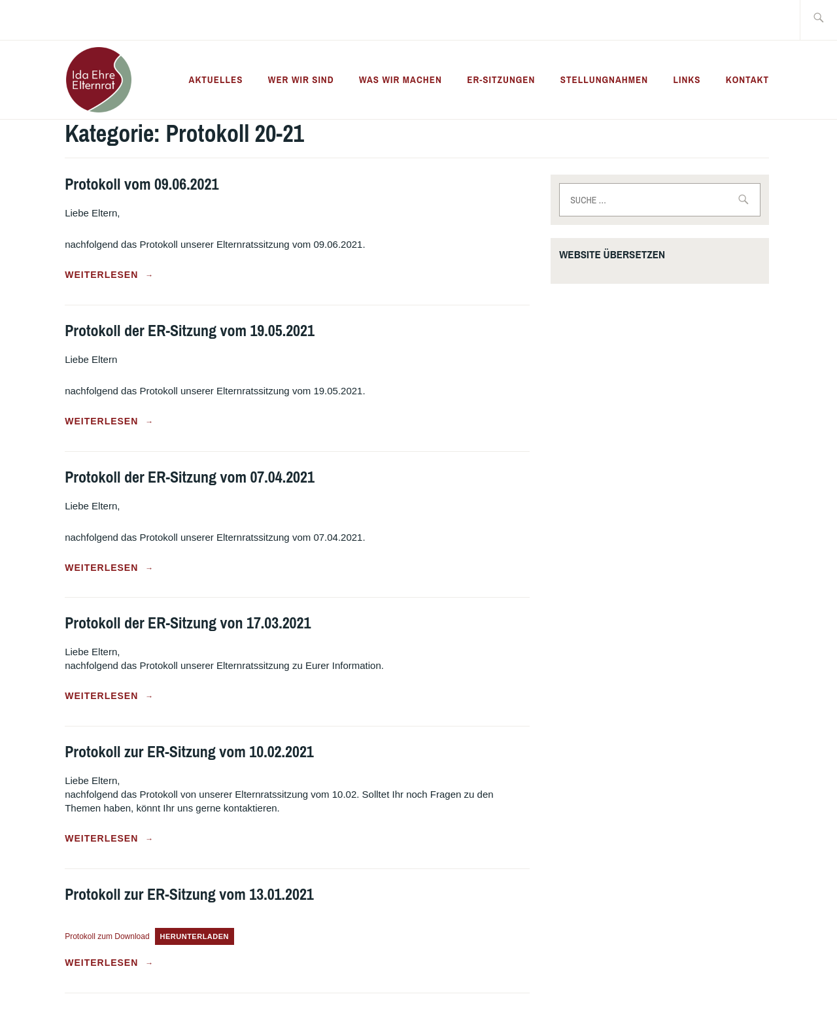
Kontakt (747, 79)
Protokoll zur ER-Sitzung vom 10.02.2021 (189, 751)
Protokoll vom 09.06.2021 (141, 183)
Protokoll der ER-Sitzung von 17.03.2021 (188, 622)
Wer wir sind (301, 79)
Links (686, 79)
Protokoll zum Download (107, 936)
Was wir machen (400, 79)
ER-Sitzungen (501, 79)
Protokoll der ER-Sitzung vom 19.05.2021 (190, 330)
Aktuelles (216, 79)
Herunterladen (195, 936)
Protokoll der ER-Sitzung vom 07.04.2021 (190, 476)
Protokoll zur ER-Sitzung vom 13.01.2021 (189, 893)
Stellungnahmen (604, 79)
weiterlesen (109, 275)
